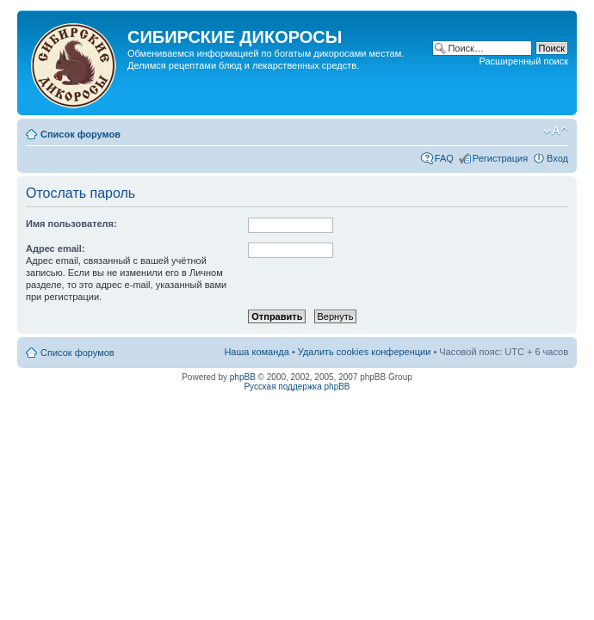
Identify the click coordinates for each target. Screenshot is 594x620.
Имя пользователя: (71, 223)
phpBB (243, 377)
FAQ (444, 158)
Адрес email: (55, 248)
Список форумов (80, 134)
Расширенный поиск (523, 61)
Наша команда (256, 352)
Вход (557, 158)
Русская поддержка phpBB (297, 386)
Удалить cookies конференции (364, 352)
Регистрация (500, 158)
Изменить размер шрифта (555, 130)
